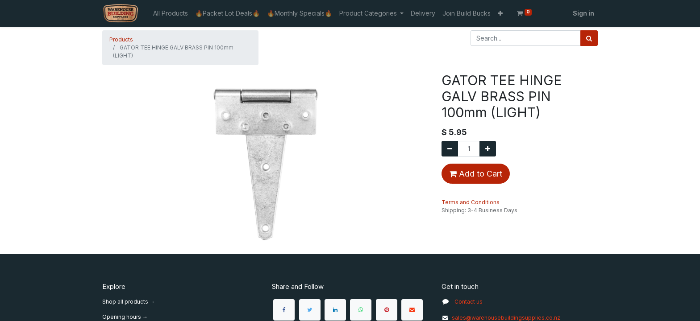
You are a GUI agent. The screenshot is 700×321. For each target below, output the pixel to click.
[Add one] (487, 148)
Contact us (468, 301)
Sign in (583, 13)
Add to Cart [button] (475, 173)
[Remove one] (450, 148)
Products (121, 39)
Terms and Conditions (471, 202)
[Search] (589, 38)
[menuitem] (171, 13)
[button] (500, 13)
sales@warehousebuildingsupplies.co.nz (501, 317)
